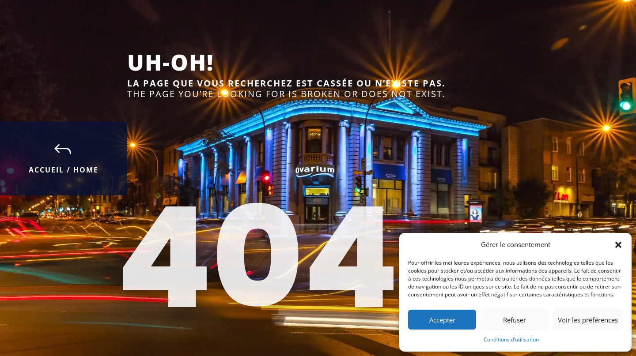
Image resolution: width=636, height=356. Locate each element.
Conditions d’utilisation (511, 339)
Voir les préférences (588, 319)
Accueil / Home (63, 170)
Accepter (442, 319)
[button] (618, 244)
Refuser (514, 319)
